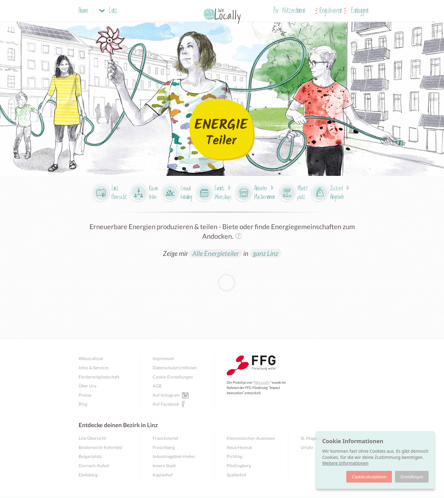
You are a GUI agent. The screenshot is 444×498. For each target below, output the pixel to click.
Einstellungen (412, 476)
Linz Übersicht (92, 438)
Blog (83, 404)
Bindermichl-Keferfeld (100, 447)
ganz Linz (265, 253)
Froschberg (164, 447)
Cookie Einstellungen (173, 376)
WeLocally (262, 382)
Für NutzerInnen (289, 11)
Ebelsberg (88, 474)
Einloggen (359, 11)
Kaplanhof (163, 474)
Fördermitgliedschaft (99, 376)
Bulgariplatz (90, 456)
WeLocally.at (91, 358)
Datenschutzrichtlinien (175, 367)
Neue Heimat (239, 447)
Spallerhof (236, 474)
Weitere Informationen (345, 463)
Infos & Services (94, 367)
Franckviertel (165, 438)
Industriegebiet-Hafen (174, 456)
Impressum (163, 358)
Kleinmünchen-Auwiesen (251, 438)
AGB (157, 385)
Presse (85, 395)
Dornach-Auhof (94, 465)
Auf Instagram (166, 395)
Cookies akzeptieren (369, 476)
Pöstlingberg (239, 465)
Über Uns (88, 385)
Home (83, 11)
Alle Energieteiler (215, 253)
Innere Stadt (164, 465)
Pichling (234, 456)
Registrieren (330, 11)
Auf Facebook (166, 403)
